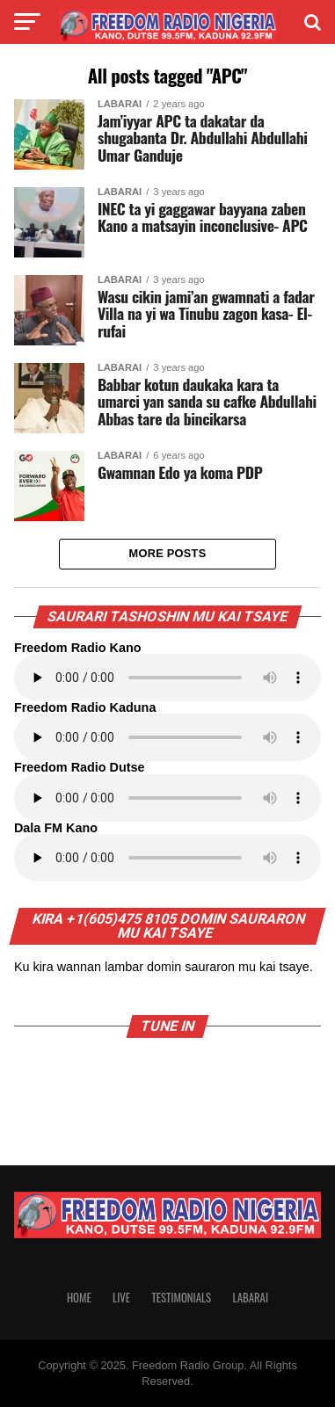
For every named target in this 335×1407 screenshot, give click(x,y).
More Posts (168, 553)
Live (121, 1297)
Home (79, 1297)
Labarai (250, 1297)
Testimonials (181, 1297)
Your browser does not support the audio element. (167, 677)
